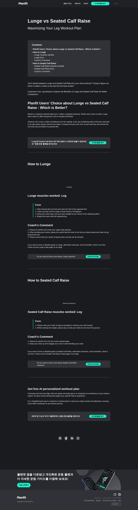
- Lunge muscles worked (43, 55)
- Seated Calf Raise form (43, 69)
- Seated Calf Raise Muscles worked (48, 66)
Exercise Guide (93, 256)
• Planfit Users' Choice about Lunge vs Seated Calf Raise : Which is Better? (66, 49)
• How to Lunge (39, 52)
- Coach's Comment (41, 60)
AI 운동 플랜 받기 (98, 143)
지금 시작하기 (24, 485)
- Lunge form (38, 58)
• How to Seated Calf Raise (44, 63)
